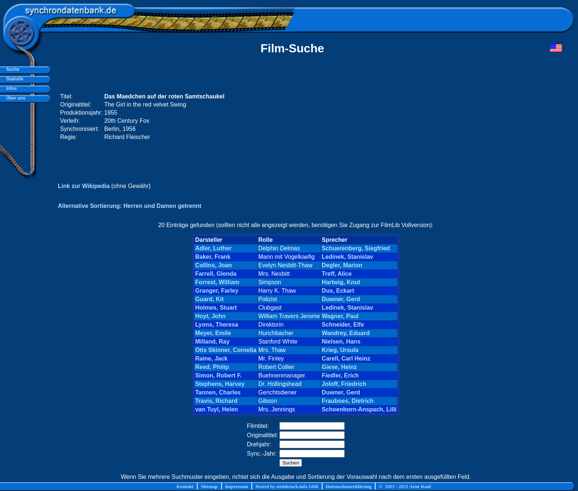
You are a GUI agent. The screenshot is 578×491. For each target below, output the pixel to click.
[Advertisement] (422, 116)
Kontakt (185, 486)
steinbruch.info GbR (297, 486)
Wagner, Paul (340, 316)
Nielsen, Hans (341, 341)
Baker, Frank (212, 257)
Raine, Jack (211, 358)
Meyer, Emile (213, 333)
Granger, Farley (216, 291)
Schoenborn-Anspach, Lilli (359, 409)
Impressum (236, 486)
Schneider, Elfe (343, 324)
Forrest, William (217, 282)
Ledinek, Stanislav (347, 257)
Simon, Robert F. (218, 375)
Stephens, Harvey (219, 384)
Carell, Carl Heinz (346, 358)
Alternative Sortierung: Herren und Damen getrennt (129, 206)
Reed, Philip (212, 367)
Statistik (13, 78)
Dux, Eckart (338, 291)
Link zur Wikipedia (83, 186)
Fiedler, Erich (340, 375)
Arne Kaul (420, 486)
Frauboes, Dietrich (347, 401)
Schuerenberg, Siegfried (356, 248)
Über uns (14, 98)
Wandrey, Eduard (346, 333)
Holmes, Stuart (216, 307)
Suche (12, 69)
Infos (10, 88)
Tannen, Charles (217, 392)
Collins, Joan (213, 265)
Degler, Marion (342, 265)
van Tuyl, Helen (216, 409)
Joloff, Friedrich (344, 384)
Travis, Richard (216, 401)
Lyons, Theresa (216, 324)
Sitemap (209, 486)
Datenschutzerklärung (349, 486)
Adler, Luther (213, 248)
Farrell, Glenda (215, 274)
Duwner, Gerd (341, 299)
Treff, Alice (337, 274)
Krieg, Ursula (340, 350)
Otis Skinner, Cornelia (225, 350)
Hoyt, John (210, 316)
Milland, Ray (212, 341)
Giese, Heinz (339, 367)
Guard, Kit (209, 299)
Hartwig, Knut (341, 282)
